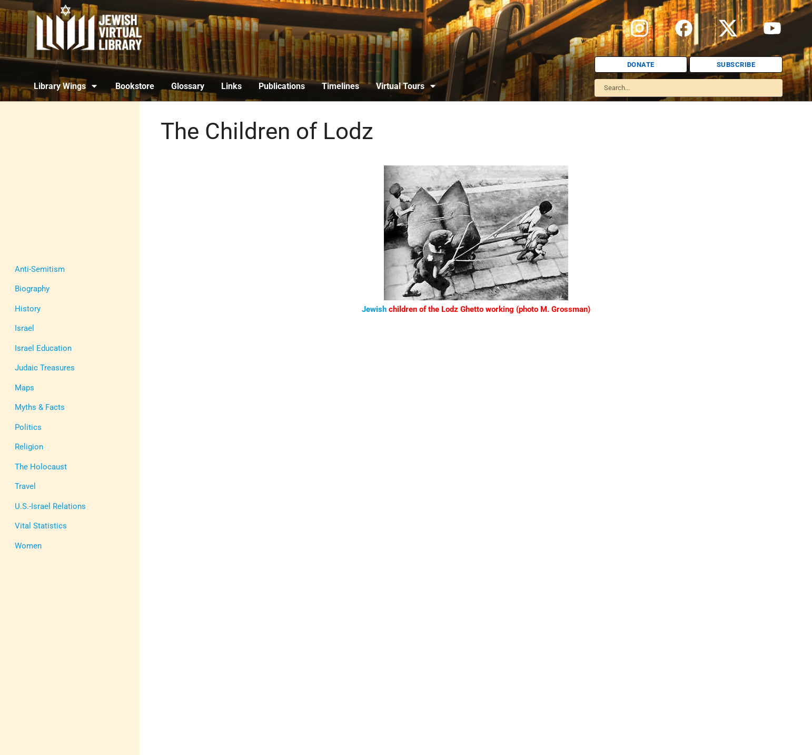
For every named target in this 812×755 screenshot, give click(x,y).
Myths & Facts (40, 407)
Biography (32, 288)
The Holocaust (41, 467)
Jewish (374, 309)
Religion (29, 447)
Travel (25, 486)
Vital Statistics (41, 526)
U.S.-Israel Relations (50, 506)
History (28, 308)
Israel (24, 328)
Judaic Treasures (45, 367)
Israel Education (43, 348)
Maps (24, 388)
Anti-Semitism (40, 269)
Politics (28, 427)
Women (28, 546)
